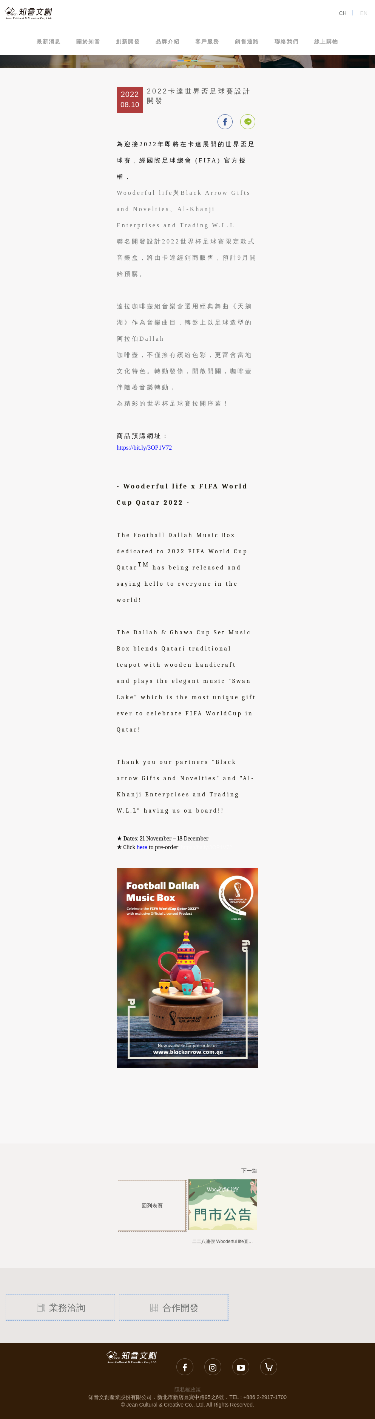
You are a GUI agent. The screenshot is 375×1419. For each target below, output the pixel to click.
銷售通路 (247, 41)
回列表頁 (152, 1205)
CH (342, 13)
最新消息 (49, 41)
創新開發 (128, 41)
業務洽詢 (60, 1307)
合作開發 (173, 1307)
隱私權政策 (187, 1390)
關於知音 (88, 41)
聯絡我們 (287, 41)
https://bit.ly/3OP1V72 (206, 847)
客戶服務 (207, 41)
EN (363, 13)
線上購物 (326, 41)
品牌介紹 (168, 41)
